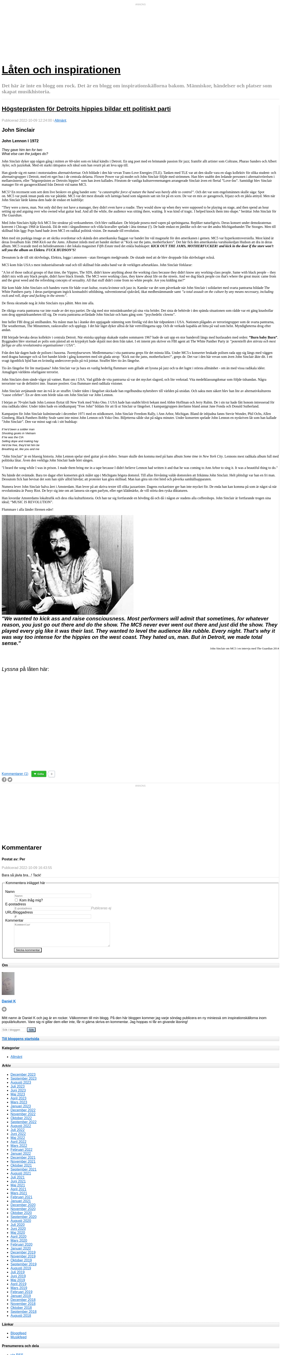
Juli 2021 (18, 1182)
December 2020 (23, 1209)
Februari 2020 (21, 1249)
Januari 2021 (21, 1205)
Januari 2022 (21, 1158)
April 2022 (18, 1146)
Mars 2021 (19, 1198)
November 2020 (23, 1213)
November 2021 (23, 1166)
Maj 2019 (18, 1285)
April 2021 (18, 1194)
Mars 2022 (19, 1150)
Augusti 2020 (21, 1225)
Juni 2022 (18, 1138)
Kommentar (14, 920)
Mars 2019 (19, 1292)
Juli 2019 (18, 1277)
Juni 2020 (18, 1233)
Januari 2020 (21, 1253)
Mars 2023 (19, 1107)
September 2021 (23, 1174)
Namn (10, 892)
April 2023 (18, 1103)
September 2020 (23, 1221)
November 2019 (23, 1261)
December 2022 (23, 1115)
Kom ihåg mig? (31, 900)
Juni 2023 (18, 1095)
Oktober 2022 (21, 1122)
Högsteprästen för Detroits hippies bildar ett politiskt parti (86, 108)
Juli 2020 (18, 1229)
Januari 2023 (21, 1111)
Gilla (41, 774)
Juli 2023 (18, 1091)
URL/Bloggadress (19, 912)
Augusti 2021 (21, 1178)
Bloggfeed (18, 1338)
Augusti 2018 (21, 1320)
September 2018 (23, 1316)
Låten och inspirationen (61, 70)
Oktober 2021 (21, 1170)
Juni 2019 (18, 1281)
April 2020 (18, 1241)
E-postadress (15, 904)
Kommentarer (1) (15, 774)
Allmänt (60, 120)
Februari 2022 (21, 1154)
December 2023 (23, 1079)
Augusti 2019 (21, 1273)
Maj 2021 (18, 1190)
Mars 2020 (19, 1245)
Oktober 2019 (21, 1265)
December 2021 (23, 1162)
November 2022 (23, 1119)
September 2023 (23, 1083)
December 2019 (23, 1257)
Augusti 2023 (21, 1087)
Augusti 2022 (21, 1130)
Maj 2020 (18, 1237)
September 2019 (23, 1269)
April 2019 (18, 1288)
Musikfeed (19, 1342)
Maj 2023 (18, 1099)
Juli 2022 (18, 1134)
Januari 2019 (21, 1300)
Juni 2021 (18, 1186)
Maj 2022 (18, 1142)
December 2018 (23, 1304)
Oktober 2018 (21, 1312)
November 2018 (23, 1308)
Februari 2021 (21, 1202)
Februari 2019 (21, 1296)
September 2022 (23, 1126)
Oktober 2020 (21, 1217)
